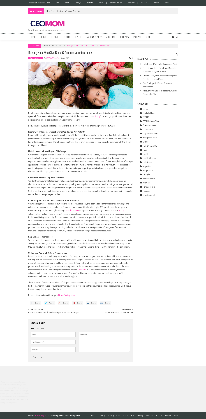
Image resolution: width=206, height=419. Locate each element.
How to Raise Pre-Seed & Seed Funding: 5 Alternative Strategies (53, 313)
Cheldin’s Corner (149, 125)
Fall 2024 (144, 3)
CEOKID (90, 3)
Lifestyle (78, 3)
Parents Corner (57, 45)
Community (148, 129)
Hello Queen (147, 162)
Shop (167, 3)
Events (145, 141)
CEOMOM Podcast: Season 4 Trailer (119, 313)
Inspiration (147, 166)
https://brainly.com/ (66, 295)
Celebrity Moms (149, 113)
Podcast (156, 3)
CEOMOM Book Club (151, 121)
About (67, 3)
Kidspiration (148, 170)
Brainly (97, 116)
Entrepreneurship (150, 137)
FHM (78, 415)
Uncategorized (149, 195)
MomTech (147, 182)
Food (145, 150)
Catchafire (82, 269)
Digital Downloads (150, 133)
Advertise (131, 3)
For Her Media (64, 415)
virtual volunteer (72, 210)
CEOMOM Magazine (52, 58)
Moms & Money (149, 178)
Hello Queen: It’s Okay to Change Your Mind (63, 11)
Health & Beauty (149, 158)
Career (145, 109)
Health (101, 3)
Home (56, 3)
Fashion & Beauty (116, 3)
